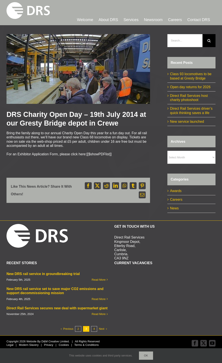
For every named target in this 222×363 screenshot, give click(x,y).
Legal (10, 344)
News (174, 208)
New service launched (187, 121)
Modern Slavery (29, 344)
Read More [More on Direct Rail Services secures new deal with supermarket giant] (99, 314)
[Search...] (184, 40)
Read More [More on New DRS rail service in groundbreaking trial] (99, 279)
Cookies (64, 344)
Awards (175, 191)
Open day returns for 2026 (190, 87)
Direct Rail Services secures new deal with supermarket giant (57, 308)
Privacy (48, 344)
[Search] (208, 40)
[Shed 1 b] (78, 69)
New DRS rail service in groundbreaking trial (43, 274)
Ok (146, 355)
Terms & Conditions (86, 344)
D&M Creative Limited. (55, 341)
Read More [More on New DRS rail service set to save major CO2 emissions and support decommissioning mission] (99, 299)
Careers (176, 199)
